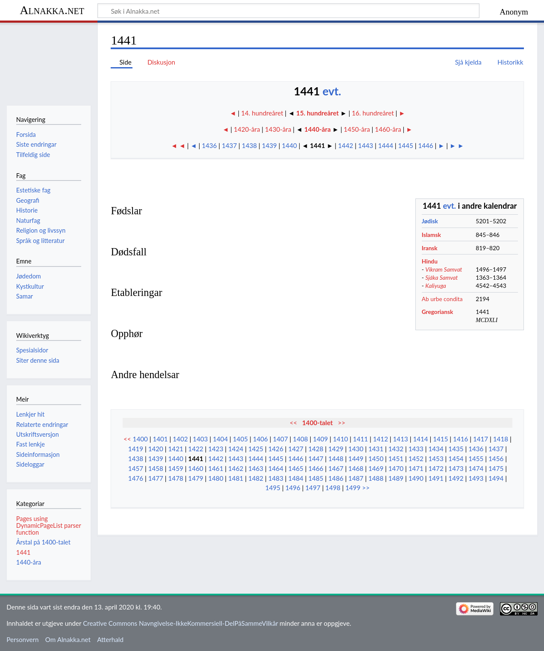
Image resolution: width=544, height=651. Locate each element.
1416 (460, 439)
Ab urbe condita (442, 298)
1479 (195, 478)
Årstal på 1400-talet (43, 542)
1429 (335, 449)
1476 (135, 478)
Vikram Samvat (443, 269)
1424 (235, 449)
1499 (352, 487)
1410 (340, 439)
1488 (375, 478)
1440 (289, 145)
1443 (365, 145)
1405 (240, 439)
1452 (416, 458)
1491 (435, 478)
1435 (455, 449)
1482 (255, 478)
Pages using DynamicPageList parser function (48, 525)
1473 (455, 468)
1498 (332, 487)
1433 (416, 449)
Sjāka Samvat (441, 277)
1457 (135, 468)
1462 (235, 468)
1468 (355, 468)
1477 (155, 478)
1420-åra (247, 129)
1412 (380, 439)
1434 (435, 449)
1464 (275, 468)
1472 (435, 468)
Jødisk (430, 221)
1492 (455, 478)
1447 (315, 458)
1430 (355, 449)
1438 (249, 145)
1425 (255, 449)
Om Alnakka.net (68, 639)
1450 (375, 458)
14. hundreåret (263, 113)
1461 (215, 468)
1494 (495, 478)
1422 (195, 449)
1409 (320, 439)
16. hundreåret (373, 113)
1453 (435, 458)
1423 (215, 449)
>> (341, 422)
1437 (229, 145)
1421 (175, 449)
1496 (292, 487)
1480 (215, 478)
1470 (395, 468)
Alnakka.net (52, 10)
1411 (360, 439)
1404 (220, 439)
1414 (420, 439)
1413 (400, 439)
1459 (175, 468)
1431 (375, 449)
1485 (315, 478)
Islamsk (431, 234)
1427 (295, 449)
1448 (335, 458)
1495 (272, 487)
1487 (355, 478)
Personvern (22, 639)
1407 (280, 439)
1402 (180, 439)
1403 (200, 439)
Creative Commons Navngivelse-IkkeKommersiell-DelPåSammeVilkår (180, 623)
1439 (269, 145)
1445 (405, 145)
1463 (255, 468)
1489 (395, 478)
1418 (500, 439)
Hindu (430, 261)
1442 (345, 145)
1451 (395, 458)
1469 (375, 468)
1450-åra (357, 129)
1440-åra (317, 129)
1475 (495, 468)
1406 (260, 439)
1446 (425, 145)
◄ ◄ (178, 145)
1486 (335, 478)
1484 (295, 478)
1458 (155, 468)
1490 (416, 478)
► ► (457, 145)
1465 (295, 468)
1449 (355, 458)
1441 (195, 458)
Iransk (430, 248)
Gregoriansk (437, 311)
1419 (135, 449)
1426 (275, 449)
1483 (275, 478)
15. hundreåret (317, 113)
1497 (313, 487)
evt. (332, 91)
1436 (209, 145)
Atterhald (110, 639)
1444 (385, 145)
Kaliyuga (435, 285)
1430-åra (278, 129)
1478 (175, 478)
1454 (455, 458)
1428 (315, 449)
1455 (475, 458)
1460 (195, 468)
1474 (475, 468)
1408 (300, 439)
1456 (495, 458)
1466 (315, 468)
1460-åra (388, 129)
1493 (475, 478)
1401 (160, 439)
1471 (416, 468)
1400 (140, 439)
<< (293, 422)
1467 (335, 468)
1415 (440, 439)
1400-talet (317, 422)
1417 (480, 439)
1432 (395, 449)
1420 (155, 449)
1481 (235, 478)
